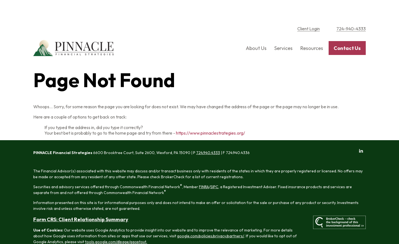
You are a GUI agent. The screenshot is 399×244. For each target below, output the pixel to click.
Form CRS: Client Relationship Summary (80, 201)
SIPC (214, 169)
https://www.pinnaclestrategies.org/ (210, 115)
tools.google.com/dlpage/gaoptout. (116, 224)
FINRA (204, 169)
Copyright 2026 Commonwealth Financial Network (127, 234)
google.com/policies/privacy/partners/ (210, 218)
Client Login (308, 11)
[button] (256, 30)
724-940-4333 (351, 11)
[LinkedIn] (361, 133)
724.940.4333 (208, 134)
